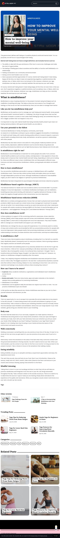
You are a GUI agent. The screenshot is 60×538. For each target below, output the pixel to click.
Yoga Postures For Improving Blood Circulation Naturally (47, 429)
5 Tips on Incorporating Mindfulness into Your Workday (48, 401)
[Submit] (56, 3)
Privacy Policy (34, 536)
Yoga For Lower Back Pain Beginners (18, 429)
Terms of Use (43, 536)
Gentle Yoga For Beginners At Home (48, 418)
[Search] (45, 3)
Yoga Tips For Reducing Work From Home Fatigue (18, 418)
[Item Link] (4, 419)
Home (6, 32)
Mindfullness (13, 32)
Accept (56, 535)
